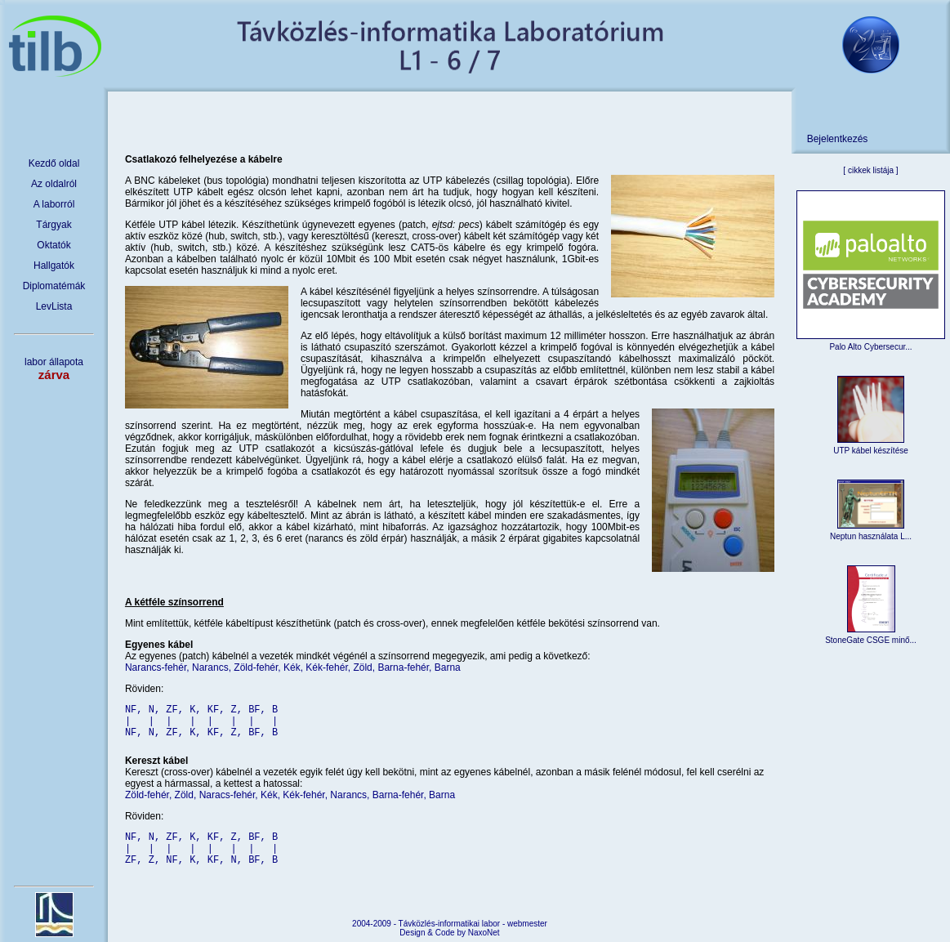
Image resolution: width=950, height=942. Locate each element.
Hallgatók (53, 265)
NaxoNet (484, 932)
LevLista (54, 306)
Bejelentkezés (837, 139)
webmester (527, 923)
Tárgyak (53, 224)
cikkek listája (871, 170)
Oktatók (53, 245)
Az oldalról (54, 184)
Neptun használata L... (871, 536)
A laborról (54, 204)
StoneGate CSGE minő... (871, 640)
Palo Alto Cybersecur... (870, 346)
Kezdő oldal (54, 163)
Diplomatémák (54, 286)
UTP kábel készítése (870, 450)
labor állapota (54, 369)
